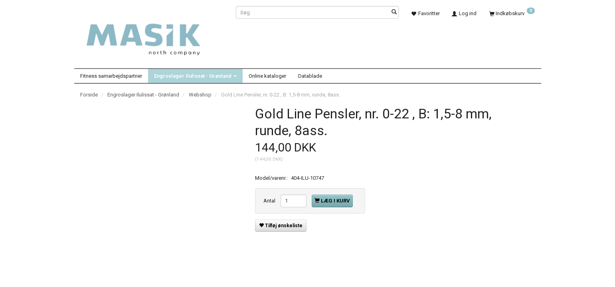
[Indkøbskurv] (512, 13)
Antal (270, 201)
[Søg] (394, 12)
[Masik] (152, 35)
